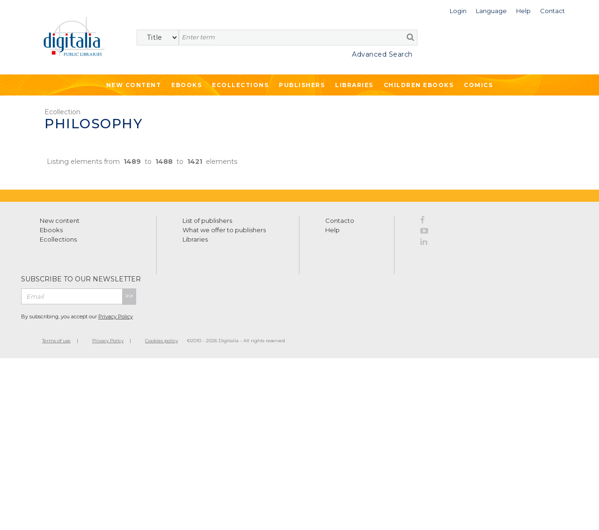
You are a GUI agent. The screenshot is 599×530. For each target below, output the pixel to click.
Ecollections (240, 84)
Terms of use (56, 341)
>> (129, 296)
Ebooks (186, 84)
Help (332, 230)
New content (60, 220)
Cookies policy (161, 341)
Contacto (339, 220)
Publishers (302, 84)
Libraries (354, 84)
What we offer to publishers (224, 230)
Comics (478, 84)
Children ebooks (419, 84)
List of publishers (207, 220)
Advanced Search (382, 54)
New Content (133, 84)
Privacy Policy (115, 316)
